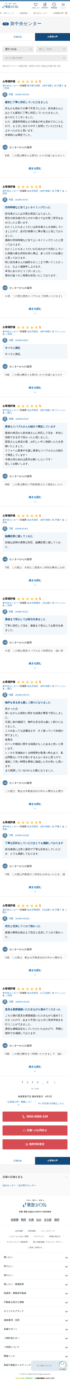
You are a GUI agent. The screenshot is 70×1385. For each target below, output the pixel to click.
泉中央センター (10, 85)
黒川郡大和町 (33, 85)
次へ (54, 1082)
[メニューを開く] (63, 5)
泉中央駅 (47, 85)
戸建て (60, 85)
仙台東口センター (27, 1185)
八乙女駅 (45, 993)
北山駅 (46, 603)
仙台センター (9, 1185)
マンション (60, 331)
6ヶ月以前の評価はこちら (51, 1103)
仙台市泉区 (32, 191)
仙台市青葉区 (33, 603)
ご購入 (8, 412)
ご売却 (6, 88)
